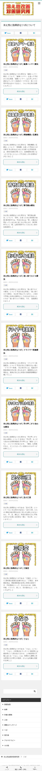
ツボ (5, 70)
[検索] (20, 691)
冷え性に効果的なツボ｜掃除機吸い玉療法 (20, 135)
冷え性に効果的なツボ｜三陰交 (16, 568)
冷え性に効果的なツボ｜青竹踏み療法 (19, 205)
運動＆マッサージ (10, 725)
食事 (5, 709)
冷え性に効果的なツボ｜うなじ (16, 639)
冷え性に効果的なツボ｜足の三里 (17, 497)
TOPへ (35, 768)
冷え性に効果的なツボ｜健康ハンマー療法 (20, 64)
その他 (6, 745)
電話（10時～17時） (21, 768)
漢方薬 (6, 735)
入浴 (5, 720)
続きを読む (27, 91)
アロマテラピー (9, 740)
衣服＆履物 (8, 715)
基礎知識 (7, 704)
